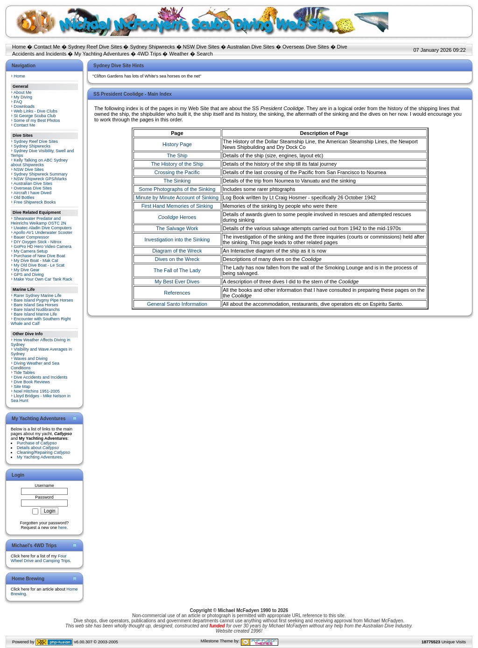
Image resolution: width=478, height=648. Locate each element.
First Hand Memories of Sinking (177, 206)
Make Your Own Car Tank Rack (43, 279)
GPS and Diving (29, 274)
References (177, 293)
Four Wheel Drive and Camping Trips (40, 558)
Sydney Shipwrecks (152, 46)
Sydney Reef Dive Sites (95, 46)
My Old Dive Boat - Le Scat (39, 265)
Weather (179, 53)
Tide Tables (24, 372)
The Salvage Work (177, 228)
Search (205, 53)
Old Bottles (24, 197)
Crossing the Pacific (177, 172)
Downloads (24, 106)
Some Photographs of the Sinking (177, 189)
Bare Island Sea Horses (36, 305)
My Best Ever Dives (177, 281)
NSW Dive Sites (201, 46)
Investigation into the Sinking (177, 239)
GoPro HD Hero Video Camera (42, 246)
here (62, 527)
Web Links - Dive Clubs (35, 111)
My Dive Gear (27, 270)
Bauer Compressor (31, 237)
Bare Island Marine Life (35, 314)
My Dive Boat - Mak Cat (36, 260)
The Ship (177, 155)
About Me (23, 92)
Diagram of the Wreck (177, 251)
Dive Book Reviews (32, 382)
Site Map (22, 386)
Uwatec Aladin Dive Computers (43, 227)
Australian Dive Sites (250, 46)
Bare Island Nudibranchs (37, 309)
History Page (177, 144)
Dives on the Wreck (177, 259)
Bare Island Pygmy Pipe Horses (43, 300)
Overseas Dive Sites (305, 46)
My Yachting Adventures (101, 53)
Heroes (177, 217)
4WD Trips (149, 53)
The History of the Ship (177, 164)
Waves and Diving (31, 358)
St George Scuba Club (35, 115)
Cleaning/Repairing (43, 452)
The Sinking (176, 180)
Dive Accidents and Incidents (41, 377)
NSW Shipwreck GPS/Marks (40, 178)
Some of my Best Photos (37, 120)
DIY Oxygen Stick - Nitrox (38, 241)
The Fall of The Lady (177, 270)
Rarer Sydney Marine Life (38, 295)
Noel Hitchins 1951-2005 (37, 391)
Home (19, 46)
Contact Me (47, 46)
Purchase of (37, 443)
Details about (38, 447)
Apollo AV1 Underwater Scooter (43, 232)
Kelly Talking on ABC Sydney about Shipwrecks (39, 162)
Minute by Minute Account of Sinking (177, 197)
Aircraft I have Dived (32, 192)
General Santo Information (177, 304)
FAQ (18, 101)
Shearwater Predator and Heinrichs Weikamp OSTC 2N (38, 220)
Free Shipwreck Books (35, 202)
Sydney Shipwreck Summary (41, 174)
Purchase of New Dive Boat (39, 256)
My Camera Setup (31, 251)
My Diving (23, 97)
